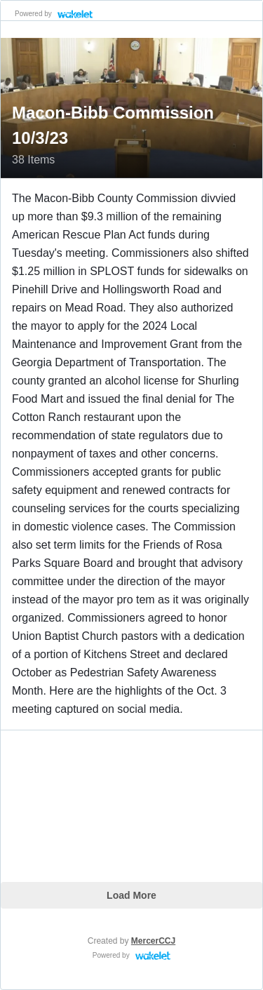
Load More (131, 895)
